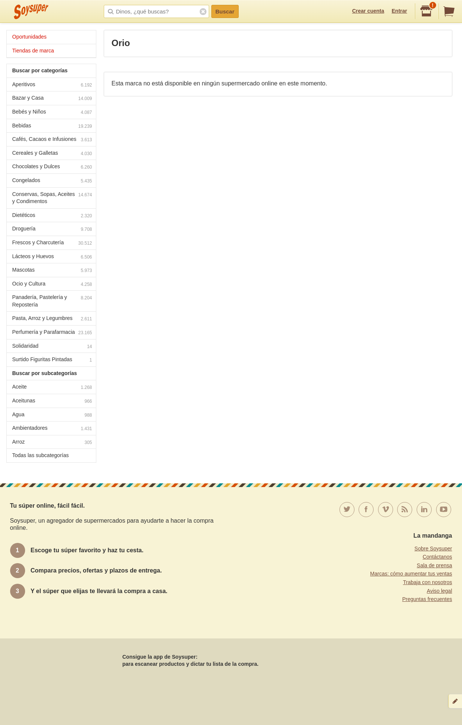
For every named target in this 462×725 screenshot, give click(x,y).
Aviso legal (439, 591)
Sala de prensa (434, 565)
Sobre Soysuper (433, 549)
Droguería (52, 229)
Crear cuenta (368, 11)
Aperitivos (52, 85)
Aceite (52, 388)
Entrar (399, 11)
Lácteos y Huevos (52, 257)
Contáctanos (437, 557)
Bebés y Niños (52, 113)
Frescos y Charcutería (52, 243)
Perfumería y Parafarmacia (52, 333)
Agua (52, 415)
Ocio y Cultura (52, 285)
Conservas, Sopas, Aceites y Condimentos (52, 198)
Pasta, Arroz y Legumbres (52, 319)
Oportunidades (29, 37)
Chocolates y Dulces (52, 167)
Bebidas (52, 126)
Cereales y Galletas (52, 154)
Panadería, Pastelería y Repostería (52, 301)
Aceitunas (52, 401)
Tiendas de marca (33, 51)
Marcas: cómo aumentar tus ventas (411, 574)
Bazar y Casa (52, 99)
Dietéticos (52, 216)
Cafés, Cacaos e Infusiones (52, 140)
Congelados (52, 181)
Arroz (52, 443)
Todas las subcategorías (40, 455)
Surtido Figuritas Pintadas (52, 360)
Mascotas (52, 271)
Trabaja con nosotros (427, 582)
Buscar (225, 11)
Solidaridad (52, 347)
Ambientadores (52, 429)
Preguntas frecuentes (427, 599)
